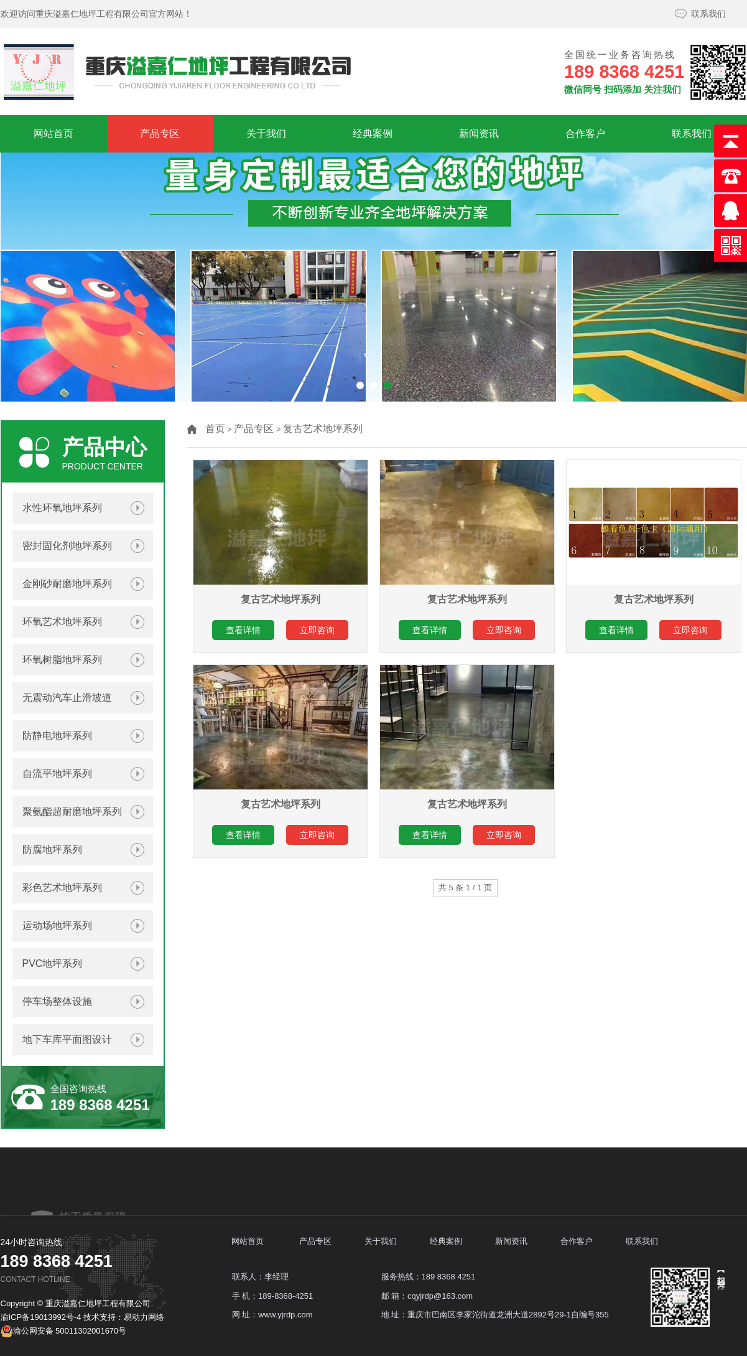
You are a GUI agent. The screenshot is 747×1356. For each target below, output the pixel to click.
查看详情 (243, 630)
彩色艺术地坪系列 (62, 887)
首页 (215, 428)
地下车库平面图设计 (67, 1039)
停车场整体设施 (57, 1001)
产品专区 (160, 133)
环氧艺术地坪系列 (62, 621)
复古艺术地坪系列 (323, 428)
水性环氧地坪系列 (62, 507)
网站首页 (53, 133)
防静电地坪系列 (57, 735)
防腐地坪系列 (52, 849)
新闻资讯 (479, 133)
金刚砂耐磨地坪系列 (67, 583)
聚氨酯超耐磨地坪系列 (72, 811)
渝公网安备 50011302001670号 (64, 1331)
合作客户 (585, 133)
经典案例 (372, 133)
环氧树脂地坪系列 (62, 659)
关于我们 (266, 133)
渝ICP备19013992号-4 (41, 1317)
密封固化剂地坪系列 (67, 545)
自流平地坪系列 (57, 773)
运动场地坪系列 (57, 925)
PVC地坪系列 (52, 963)
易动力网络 (144, 1317)
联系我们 (708, 14)
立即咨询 (317, 630)
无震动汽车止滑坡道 (67, 697)
